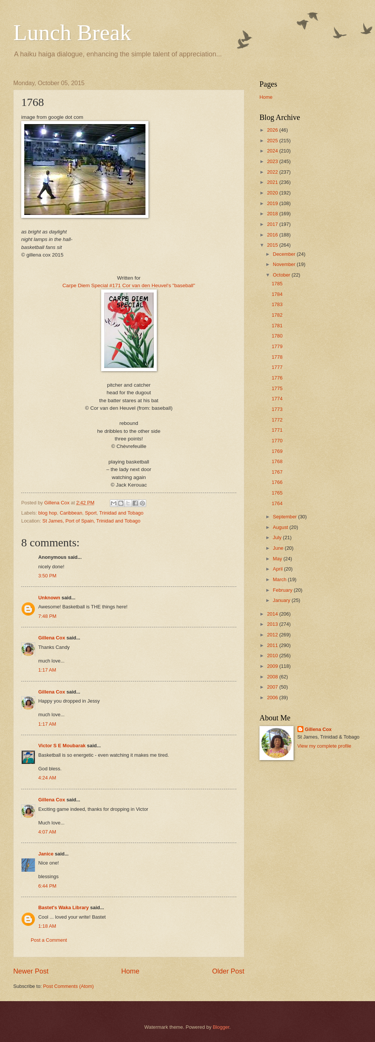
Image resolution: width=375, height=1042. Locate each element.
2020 (273, 193)
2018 (273, 213)
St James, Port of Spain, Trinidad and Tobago (91, 521)
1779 (277, 346)
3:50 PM (47, 576)
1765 (277, 493)
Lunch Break (72, 32)
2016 (273, 235)
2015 (273, 245)
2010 (273, 655)
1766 (277, 482)
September (285, 516)
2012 (273, 635)
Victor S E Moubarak (62, 745)
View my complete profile (324, 746)
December (285, 254)
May (278, 558)
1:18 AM (47, 926)
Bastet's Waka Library (63, 907)
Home (130, 971)
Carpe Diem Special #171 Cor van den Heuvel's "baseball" (128, 285)
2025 (273, 140)
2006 (273, 697)
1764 (277, 503)
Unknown (49, 597)
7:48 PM (47, 616)
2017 (273, 224)
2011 (273, 645)
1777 (277, 367)
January (282, 600)
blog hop (47, 513)
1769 (277, 451)
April (278, 569)
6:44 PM (47, 886)
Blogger (221, 1027)
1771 (277, 430)
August (281, 527)
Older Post (228, 971)
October (282, 275)
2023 (273, 161)
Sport (91, 513)
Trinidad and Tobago (121, 513)
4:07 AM (47, 832)
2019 (273, 203)
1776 (277, 378)
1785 (277, 283)
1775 (277, 388)
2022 (273, 172)
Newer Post (30, 971)
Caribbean (71, 513)
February (283, 590)
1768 (277, 461)
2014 (273, 614)
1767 (277, 472)
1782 (277, 315)
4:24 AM (47, 778)
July (278, 537)
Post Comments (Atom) (68, 986)
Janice (45, 854)
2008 (273, 677)
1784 (277, 294)
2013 (273, 624)
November (285, 264)
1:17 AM (47, 670)
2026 (273, 130)
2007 (273, 687)
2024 (273, 151)
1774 (277, 398)
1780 (277, 336)
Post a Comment (49, 940)
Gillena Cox (51, 638)
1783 (277, 304)
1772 (277, 420)
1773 (277, 409)
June (279, 548)
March (280, 579)
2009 (273, 666)
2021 (273, 182)
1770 (277, 440)
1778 (277, 357)
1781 (277, 325)
